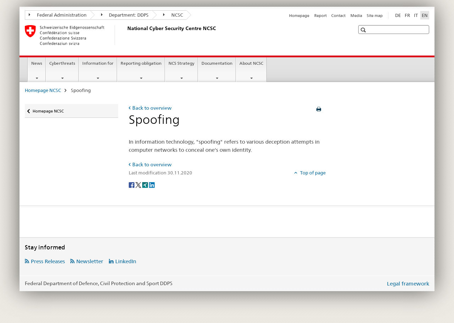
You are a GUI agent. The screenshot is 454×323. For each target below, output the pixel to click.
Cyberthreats (62, 63)
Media (356, 15)
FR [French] (407, 15)
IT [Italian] (416, 15)
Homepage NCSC (43, 90)
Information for (98, 63)
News (36, 63)
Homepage (299, 15)
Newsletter (89, 261)
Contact (338, 15)
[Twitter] (138, 185)
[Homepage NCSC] (126, 35)
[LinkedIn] (152, 185)
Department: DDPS (125, 15)
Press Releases (48, 261)
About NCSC (251, 63)
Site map (375, 15)
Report (320, 15)
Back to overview (152, 108)
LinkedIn (125, 261)
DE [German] (398, 15)
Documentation (216, 63)
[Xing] (145, 185)
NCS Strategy (181, 63)
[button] (364, 29)
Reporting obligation (141, 63)
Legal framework (408, 283)
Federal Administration (58, 15)
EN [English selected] (425, 15)
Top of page (312, 172)
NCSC (173, 15)
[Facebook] (132, 185)
